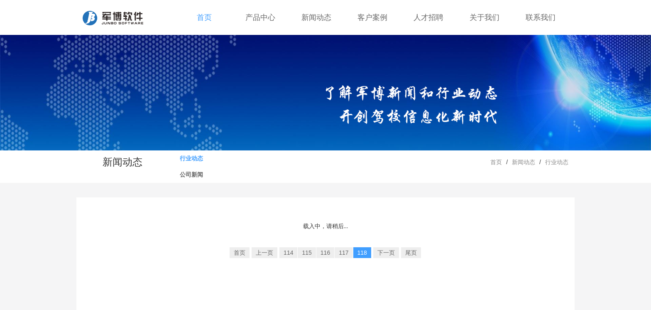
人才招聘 (428, 17)
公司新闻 (191, 174)
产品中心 (260, 17)
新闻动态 (316, 17)
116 (325, 252)
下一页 (386, 252)
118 (362, 252)
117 (343, 252)
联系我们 (541, 17)
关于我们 (484, 17)
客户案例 (372, 17)
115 (306, 252)
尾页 (411, 252)
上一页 (264, 252)
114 (288, 252)
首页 (204, 17)
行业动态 (191, 158)
